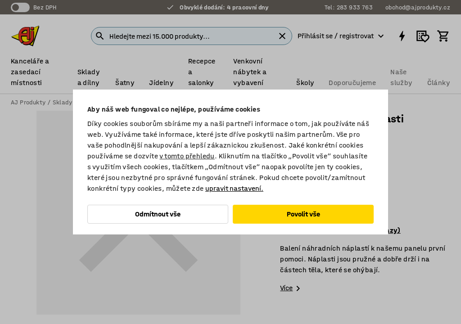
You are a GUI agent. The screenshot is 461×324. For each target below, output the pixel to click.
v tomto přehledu (186, 156)
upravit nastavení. (234, 188)
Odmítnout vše (158, 214)
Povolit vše (303, 214)
